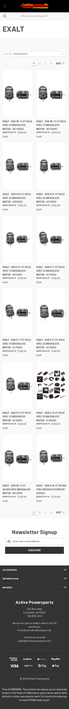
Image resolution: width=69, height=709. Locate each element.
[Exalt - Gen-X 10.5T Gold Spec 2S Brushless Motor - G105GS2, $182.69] (51, 385)
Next (60, 63)
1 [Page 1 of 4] (33, 63)
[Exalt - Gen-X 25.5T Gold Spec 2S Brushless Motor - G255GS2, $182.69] (17, 166)
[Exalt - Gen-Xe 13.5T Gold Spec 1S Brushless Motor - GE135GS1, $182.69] (51, 93)
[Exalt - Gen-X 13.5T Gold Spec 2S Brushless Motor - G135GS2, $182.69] (51, 312)
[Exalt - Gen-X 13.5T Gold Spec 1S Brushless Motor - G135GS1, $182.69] (17, 385)
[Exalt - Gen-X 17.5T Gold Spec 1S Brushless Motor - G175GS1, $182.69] (17, 312)
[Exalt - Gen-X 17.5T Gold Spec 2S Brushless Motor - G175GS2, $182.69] (51, 239)
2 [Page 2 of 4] (39, 63)
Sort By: (8, 54)
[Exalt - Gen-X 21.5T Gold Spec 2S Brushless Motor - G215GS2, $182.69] (51, 166)
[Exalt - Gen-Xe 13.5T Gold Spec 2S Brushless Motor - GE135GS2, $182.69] (17, 93)
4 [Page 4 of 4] (51, 63)
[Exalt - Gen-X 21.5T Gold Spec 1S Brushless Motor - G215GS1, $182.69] (17, 239)
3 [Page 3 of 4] (45, 63)
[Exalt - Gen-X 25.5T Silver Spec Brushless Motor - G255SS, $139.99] (51, 457)
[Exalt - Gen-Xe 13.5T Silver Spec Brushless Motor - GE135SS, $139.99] (17, 457)
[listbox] (39, 53)
